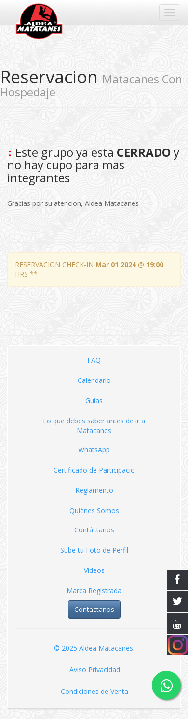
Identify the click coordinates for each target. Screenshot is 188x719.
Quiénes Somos (94, 510)
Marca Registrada (94, 590)
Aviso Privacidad (94, 669)
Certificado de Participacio (94, 470)
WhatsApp (94, 449)
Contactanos (94, 609)
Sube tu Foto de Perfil (94, 550)
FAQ (94, 360)
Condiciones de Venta (94, 691)
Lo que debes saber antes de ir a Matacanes (94, 425)
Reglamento (94, 490)
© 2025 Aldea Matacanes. (94, 647)
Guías (94, 400)
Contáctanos (94, 529)
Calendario (94, 380)
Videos (94, 570)
